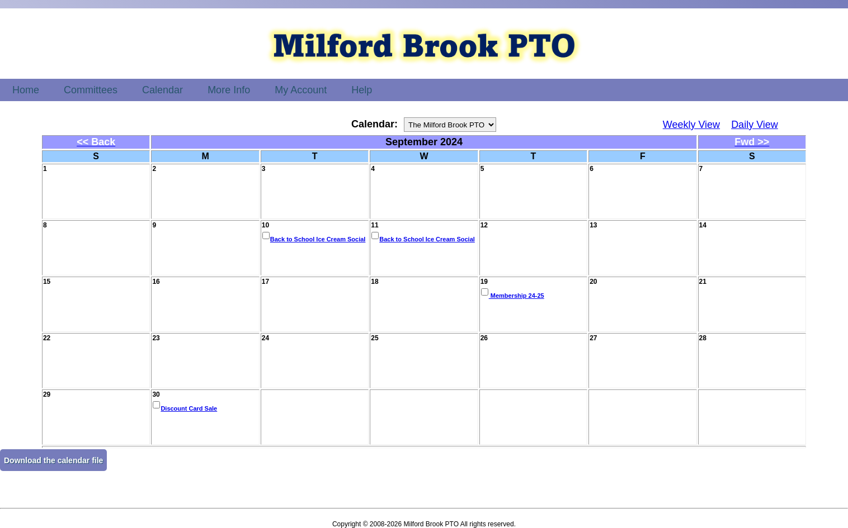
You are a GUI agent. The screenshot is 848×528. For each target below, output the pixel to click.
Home (26, 90)
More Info (229, 90)
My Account (300, 90)
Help (362, 90)
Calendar (162, 90)
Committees (90, 90)
